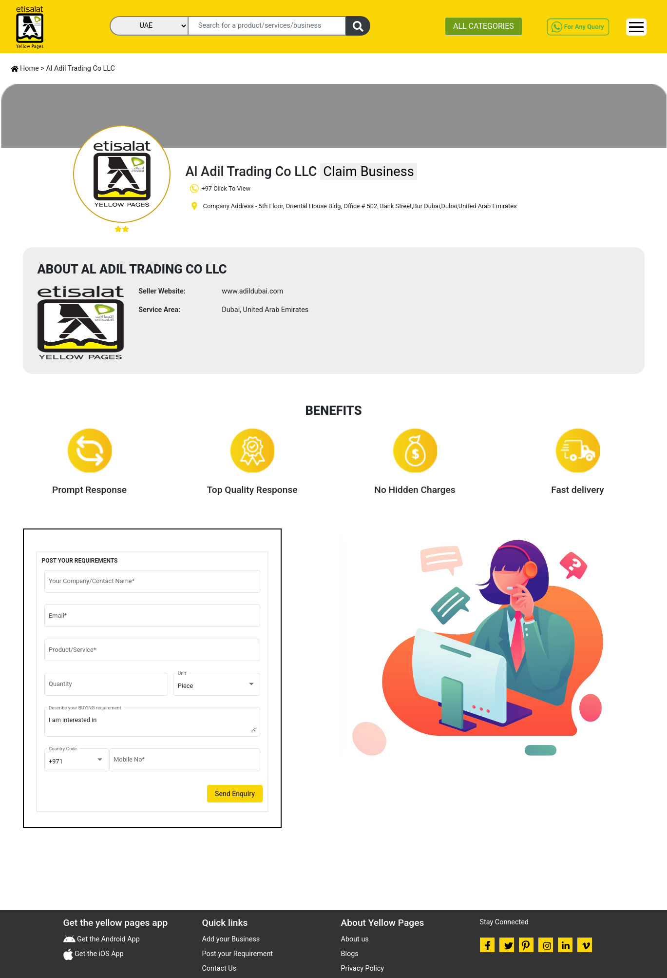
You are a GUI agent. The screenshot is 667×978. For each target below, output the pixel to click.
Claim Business (368, 171)
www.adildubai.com (252, 291)
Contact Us (219, 968)
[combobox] (217, 686)
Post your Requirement (237, 954)
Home (25, 68)
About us (355, 939)
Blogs (350, 954)
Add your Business (231, 939)
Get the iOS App (98, 954)
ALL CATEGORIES (483, 26)
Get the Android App (108, 939)
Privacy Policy (362, 968)
